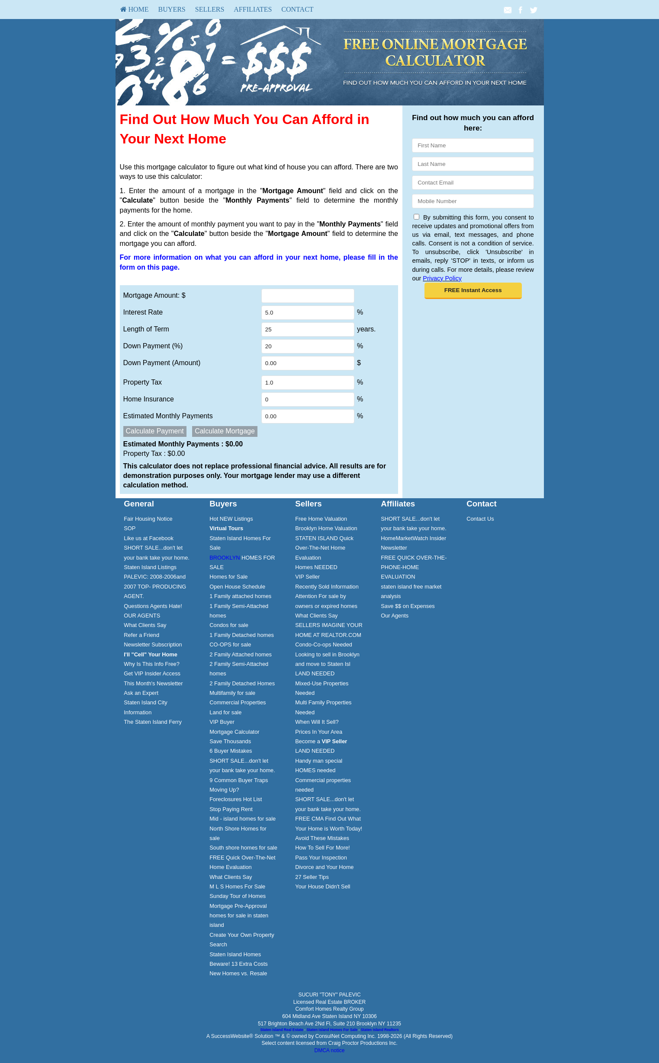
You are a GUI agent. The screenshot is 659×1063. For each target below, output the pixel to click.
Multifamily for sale (232, 693)
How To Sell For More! (322, 847)
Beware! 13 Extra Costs (238, 964)
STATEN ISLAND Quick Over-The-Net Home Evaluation (324, 548)
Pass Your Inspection (321, 857)
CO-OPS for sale (230, 644)
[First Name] (473, 145)
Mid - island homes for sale (242, 818)
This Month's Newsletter (153, 683)
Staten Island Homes (235, 954)
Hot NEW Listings (231, 519)
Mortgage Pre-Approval (238, 906)
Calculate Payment (155, 431)
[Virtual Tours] (226, 528)
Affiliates (253, 9)
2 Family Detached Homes (242, 683)
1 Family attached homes (240, 596)
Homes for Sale (228, 576)
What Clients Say (145, 625)
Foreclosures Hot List (235, 799)
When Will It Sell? (316, 722)
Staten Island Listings (150, 567)
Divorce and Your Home (324, 867)
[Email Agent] (507, 9)
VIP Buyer (221, 722)
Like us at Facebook (149, 538)
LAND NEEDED (314, 673)
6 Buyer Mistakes (230, 751)
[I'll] (150, 654)
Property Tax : (154, 453)
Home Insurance (148, 399)
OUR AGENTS (142, 615)
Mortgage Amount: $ (154, 295)
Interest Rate (143, 312)
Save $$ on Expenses (408, 606)
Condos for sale (228, 625)
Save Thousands (230, 741)
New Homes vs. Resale (238, 973)
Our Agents (394, 615)
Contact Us (480, 519)
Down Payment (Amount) (162, 362)
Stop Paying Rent (231, 809)
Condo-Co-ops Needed (323, 644)
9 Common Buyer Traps (238, 780)
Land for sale (225, 712)
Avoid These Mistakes (322, 838)
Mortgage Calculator (234, 732)
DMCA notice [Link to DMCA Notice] (329, 1050)
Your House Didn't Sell (322, 886)
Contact (297, 9)
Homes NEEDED (316, 567)
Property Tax (142, 382)
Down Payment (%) (153, 346)
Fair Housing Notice (148, 519)
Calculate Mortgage (225, 431)
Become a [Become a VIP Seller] (321, 741)
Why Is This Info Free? (152, 664)
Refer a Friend (141, 635)
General (139, 503)
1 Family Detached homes (241, 635)
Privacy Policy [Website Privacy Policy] (442, 278)
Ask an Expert (141, 693)
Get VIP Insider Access (152, 673)
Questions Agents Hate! (153, 606)
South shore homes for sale (243, 847)
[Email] (473, 182)
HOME (134, 9)
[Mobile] (473, 201)
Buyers (172, 9)
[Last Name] (473, 164)
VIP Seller (307, 576)
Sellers (210, 9)
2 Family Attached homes (240, 654)
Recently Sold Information (327, 586)
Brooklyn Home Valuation (326, 528)
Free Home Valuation (321, 519)
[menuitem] (135, 9)
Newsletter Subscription (153, 644)
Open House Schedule (237, 586)
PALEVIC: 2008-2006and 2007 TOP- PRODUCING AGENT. (155, 586)
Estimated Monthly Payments (168, 416)
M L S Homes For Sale (237, 886)
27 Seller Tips (312, 877)
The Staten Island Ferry (153, 722)
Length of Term (146, 329)
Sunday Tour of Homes (237, 896)
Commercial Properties (237, 702)
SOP (129, 528)
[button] (473, 291)
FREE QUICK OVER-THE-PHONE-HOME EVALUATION (414, 567)
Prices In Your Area (318, 732)
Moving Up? (224, 789)
